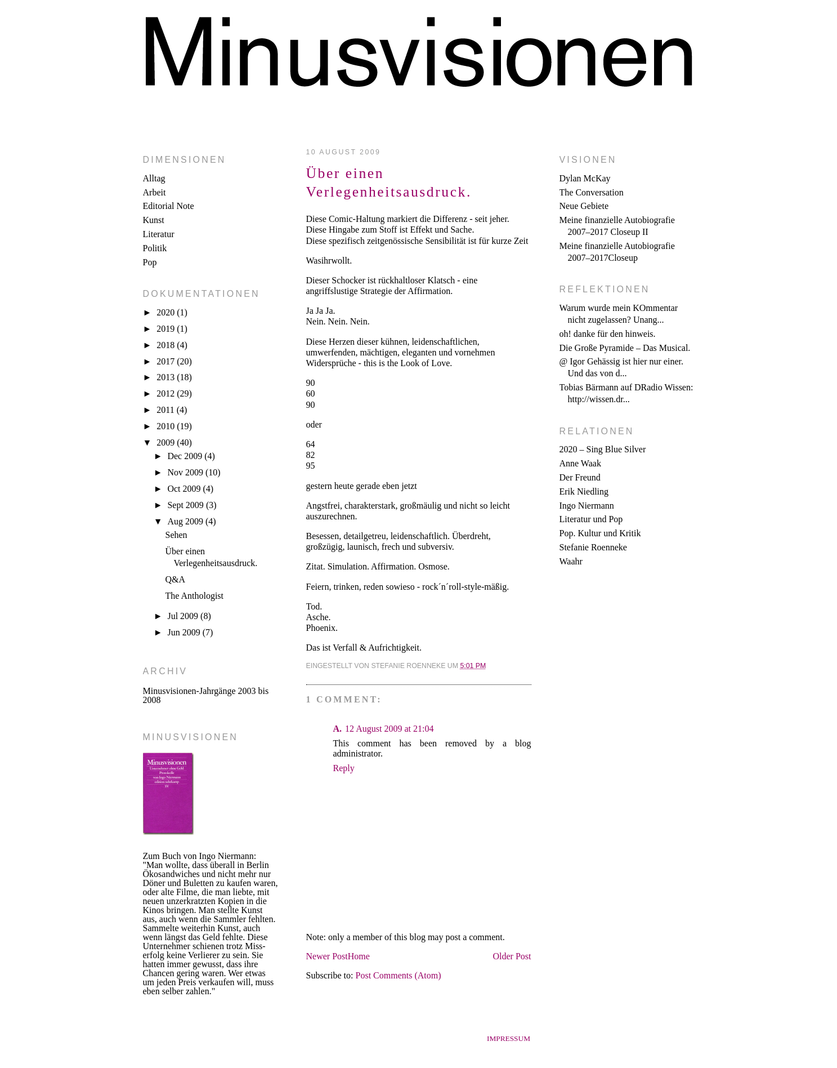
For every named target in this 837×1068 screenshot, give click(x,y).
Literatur (158, 234)
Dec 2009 (185, 456)
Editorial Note (168, 206)
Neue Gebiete (584, 206)
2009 (166, 442)
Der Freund (580, 477)
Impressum (508, 1038)
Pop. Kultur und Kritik (600, 533)
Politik (155, 248)
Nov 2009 (186, 472)
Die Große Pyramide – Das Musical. (625, 348)
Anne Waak (580, 463)
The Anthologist (194, 595)
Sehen (176, 535)
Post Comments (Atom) (398, 975)
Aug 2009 (186, 521)
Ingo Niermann (587, 505)
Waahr (571, 561)
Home (359, 956)
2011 (166, 410)
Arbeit (154, 192)
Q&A (175, 579)
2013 (166, 377)
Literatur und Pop (591, 519)
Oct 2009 (185, 488)
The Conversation (592, 192)
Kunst (153, 220)
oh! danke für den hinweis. (608, 334)
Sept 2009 (186, 505)
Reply (344, 768)
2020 (166, 312)
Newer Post (327, 956)
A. (337, 728)
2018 (166, 345)
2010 (166, 426)
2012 (166, 393)
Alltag (154, 178)
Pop (150, 262)
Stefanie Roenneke (593, 547)
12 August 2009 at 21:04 (389, 728)
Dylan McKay (585, 178)
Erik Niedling (584, 491)
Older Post (512, 956)
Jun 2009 (184, 632)
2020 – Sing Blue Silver (603, 449)
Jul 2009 (183, 616)
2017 (166, 361)
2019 (166, 328)
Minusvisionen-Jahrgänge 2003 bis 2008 (206, 695)
